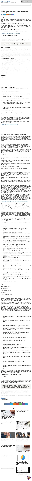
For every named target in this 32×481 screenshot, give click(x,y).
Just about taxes (5, 1)
